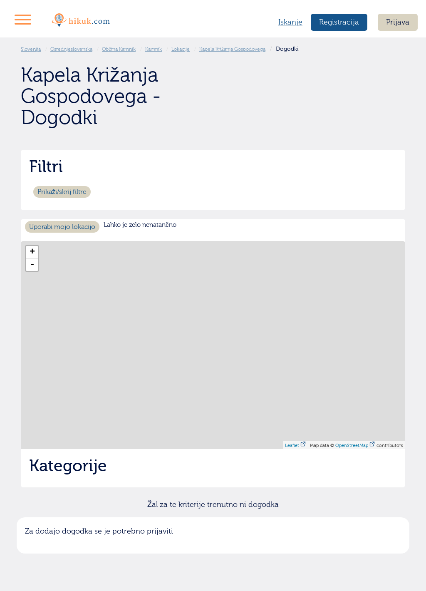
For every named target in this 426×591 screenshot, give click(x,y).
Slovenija (31, 49)
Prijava (397, 22)
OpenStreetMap (351, 445)
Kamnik (153, 49)
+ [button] (32, 252)
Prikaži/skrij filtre (62, 192)
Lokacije (180, 49)
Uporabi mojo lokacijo (62, 227)
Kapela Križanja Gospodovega (232, 49)
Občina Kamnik (119, 49)
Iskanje (290, 22)
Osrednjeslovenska (71, 49)
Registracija (339, 22)
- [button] (32, 264)
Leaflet (292, 445)
